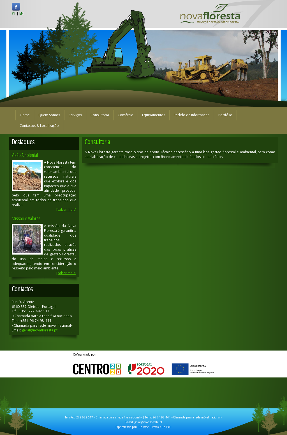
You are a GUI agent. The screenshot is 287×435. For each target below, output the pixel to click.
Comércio (125, 115)
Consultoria (100, 115)
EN (21, 13)
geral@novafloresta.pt (39, 330)
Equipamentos (153, 115)
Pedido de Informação (192, 115)
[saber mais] (66, 209)
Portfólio (225, 115)
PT (14, 13)
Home (25, 115)
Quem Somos (49, 115)
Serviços (75, 115)
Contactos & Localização (39, 125)
